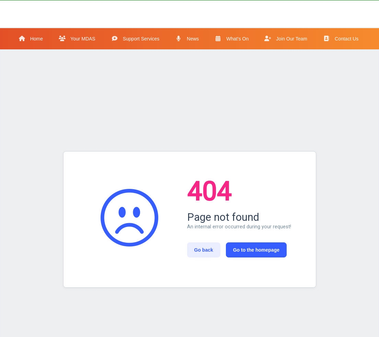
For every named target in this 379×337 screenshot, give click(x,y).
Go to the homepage (256, 250)
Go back (203, 250)
